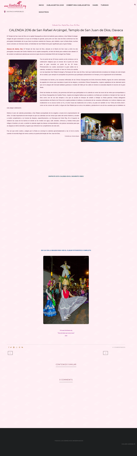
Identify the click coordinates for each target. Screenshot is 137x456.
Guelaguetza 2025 (55, 5)
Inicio (41, 5)
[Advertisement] (66, 159)
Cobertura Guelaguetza (78, 5)
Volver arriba (128, 444)
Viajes (95, 5)
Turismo (105, 5)
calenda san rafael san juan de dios (66, 25)
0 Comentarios (118, 347)
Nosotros (44, 12)
